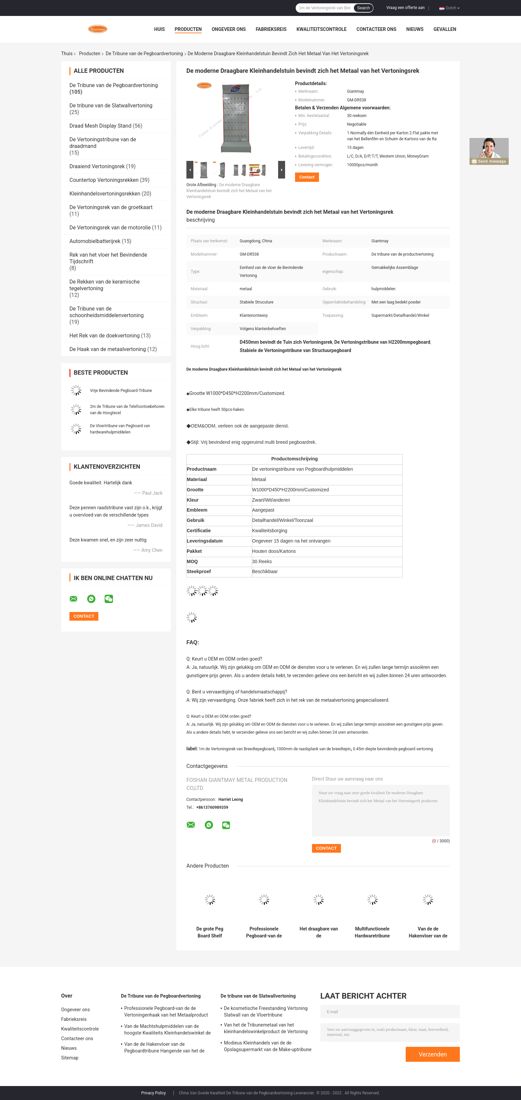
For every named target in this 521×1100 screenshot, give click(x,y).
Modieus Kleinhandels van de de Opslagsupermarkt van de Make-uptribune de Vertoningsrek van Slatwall (268, 1047)
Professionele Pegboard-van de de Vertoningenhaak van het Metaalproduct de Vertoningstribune (264, 932)
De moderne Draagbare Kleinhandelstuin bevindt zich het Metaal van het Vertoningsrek (229, 191)
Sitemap (69, 1057)
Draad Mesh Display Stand (100, 126)
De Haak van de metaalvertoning (107, 349)
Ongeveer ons (229, 29)
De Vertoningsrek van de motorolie (110, 227)
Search (363, 8)
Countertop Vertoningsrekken (104, 180)
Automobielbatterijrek (94, 241)
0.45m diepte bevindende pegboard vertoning (393, 749)
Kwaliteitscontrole (321, 29)
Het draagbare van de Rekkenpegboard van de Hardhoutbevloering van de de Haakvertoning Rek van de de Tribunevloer (319, 932)
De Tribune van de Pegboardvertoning (144, 53)
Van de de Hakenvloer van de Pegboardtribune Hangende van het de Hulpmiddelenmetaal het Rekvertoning (428, 932)
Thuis (66, 53)
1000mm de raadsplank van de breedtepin (313, 749)
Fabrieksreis (271, 29)
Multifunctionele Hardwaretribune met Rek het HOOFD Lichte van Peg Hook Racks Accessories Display (372, 932)
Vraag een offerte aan (405, 7)
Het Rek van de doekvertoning (104, 335)
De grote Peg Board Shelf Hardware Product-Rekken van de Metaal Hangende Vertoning (210, 932)
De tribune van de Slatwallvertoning (111, 105)
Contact (307, 177)
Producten (188, 29)
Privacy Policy (153, 1093)
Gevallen (445, 29)
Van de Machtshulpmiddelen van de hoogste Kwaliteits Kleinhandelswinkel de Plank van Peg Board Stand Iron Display (167, 1031)
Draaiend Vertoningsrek (97, 166)
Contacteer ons (376, 29)
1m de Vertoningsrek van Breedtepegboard (236, 749)
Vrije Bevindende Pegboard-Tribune (121, 390)
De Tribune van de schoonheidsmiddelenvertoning (106, 312)
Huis (159, 29)
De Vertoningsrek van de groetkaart (111, 207)
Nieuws (415, 29)
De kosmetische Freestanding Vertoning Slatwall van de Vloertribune (266, 1012)
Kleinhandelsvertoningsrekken (104, 193)
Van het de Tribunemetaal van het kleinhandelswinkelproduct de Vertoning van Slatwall (266, 1029)
